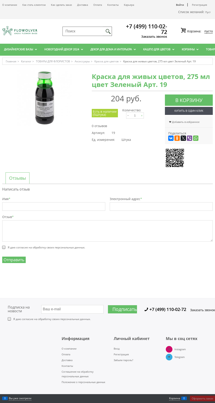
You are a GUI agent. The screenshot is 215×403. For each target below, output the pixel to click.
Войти (180, 4)
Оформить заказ (202, 398)
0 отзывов (99, 126)
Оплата (97, 4)
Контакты (113, 4)
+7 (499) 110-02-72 (146, 28)
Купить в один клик (188, 111)
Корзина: (199, 31)
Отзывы (17, 178)
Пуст (208, 12)
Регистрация (199, 4)
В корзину (189, 100)
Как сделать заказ (61, 4)
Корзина (174, 398)
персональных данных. (70, 247)
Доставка (82, 4)
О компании (9, 4)
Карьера (129, 4)
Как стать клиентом (34, 4)
